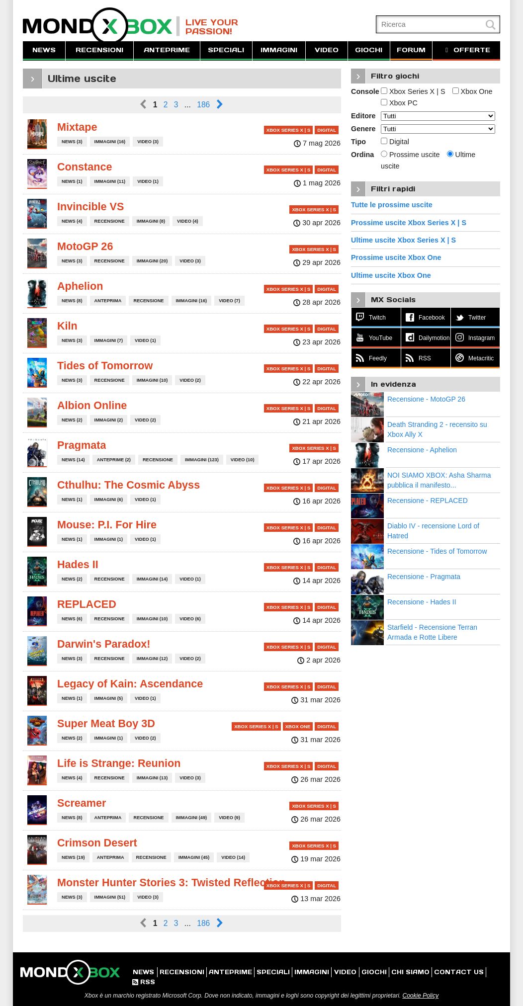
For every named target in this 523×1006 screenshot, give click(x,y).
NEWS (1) (72, 181)
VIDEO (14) (233, 857)
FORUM (411, 50)
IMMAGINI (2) (108, 420)
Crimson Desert (97, 843)
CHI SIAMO (410, 972)
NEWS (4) (72, 221)
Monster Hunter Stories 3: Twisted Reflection (171, 882)
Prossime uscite (410, 155)
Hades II (77, 564)
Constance (84, 167)
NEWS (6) (72, 618)
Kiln (67, 326)
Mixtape (77, 127)
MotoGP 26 (85, 246)
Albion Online (92, 405)
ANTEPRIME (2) (114, 459)
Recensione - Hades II (421, 602)
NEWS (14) (73, 459)
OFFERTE (466, 50)
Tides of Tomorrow (105, 365)
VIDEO (327, 50)
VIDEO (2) (190, 380)
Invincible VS (90, 206)
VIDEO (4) (187, 221)
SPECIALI (226, 50)
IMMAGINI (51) (110, 897)
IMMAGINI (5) (108, 698)
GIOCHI (368, 50)
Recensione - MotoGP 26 (426, 399)
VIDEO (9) (229, 817)
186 (203, 104)
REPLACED (86, 604)
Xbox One (472, 91)
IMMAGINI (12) (152, 658)
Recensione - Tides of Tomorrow (437, 551)
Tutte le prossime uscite (392, 205)
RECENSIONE (109, 221)
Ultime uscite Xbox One (391, 275)
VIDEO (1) (148, 181)
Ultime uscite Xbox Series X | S (403, 240)
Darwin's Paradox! (104, 644)
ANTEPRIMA (108, 300)
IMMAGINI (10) (152, 380)
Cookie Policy (420, 995)
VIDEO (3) (148, 141)
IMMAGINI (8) (151, 221)
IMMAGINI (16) (110, 141)
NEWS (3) (72, 141)
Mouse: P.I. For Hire (107, 524)
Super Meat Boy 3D (106, 723)
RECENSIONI (99, 50)
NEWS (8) (72, 300)
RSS (143, 982)
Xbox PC (399, 103)
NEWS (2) (72, 420)
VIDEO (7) (229, 300)
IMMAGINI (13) (152, 777)
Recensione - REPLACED (427, 500)
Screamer (81, 803)
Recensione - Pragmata (423, 577)
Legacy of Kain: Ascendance (130, 683)
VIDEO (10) (243, 459)
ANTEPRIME (167, 50)
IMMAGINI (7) (108, 340)
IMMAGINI (279, 50)
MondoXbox (101, 26)
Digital (395, 142)
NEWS (44, 50)
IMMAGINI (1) (108, 539)
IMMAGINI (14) (152, 579)
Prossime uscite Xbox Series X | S (408, 223)
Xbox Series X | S (413, 91)
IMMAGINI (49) (191, 817)
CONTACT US (459, 972)
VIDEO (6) (190, 618)
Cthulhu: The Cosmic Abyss (128, 485)
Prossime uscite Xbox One (396, 257)
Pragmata (81, 445)
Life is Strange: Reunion (118, 763)
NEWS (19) (73, 857)
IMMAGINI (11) (110, 181)
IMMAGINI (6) (108, 499)
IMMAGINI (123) (202, 459)
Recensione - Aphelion (422, 450)
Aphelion (80, 286)
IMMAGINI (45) (194, 857)
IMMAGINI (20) (152, 260)
